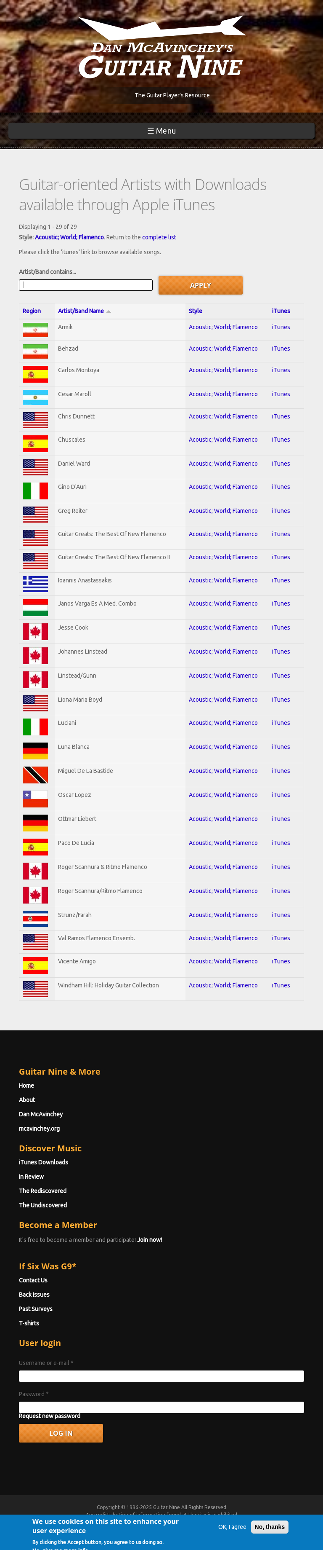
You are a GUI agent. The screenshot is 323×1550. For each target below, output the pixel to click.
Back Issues (34, 1294)
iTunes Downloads (43, 1162)
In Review (31, 1176)
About (27, 1100)
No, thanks (270, 1534)
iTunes (281, 311)
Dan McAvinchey (41, 1114)
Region (32, 311)
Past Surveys (36, 1309)
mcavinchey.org (39, 1128)
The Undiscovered (43, 1205)
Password (34, 1394)
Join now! (149, 1239)
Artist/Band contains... (47, 271)
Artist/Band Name (84, 311)
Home (26, 1085)
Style (195, 311)
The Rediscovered (42, 1191)
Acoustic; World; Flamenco (69, 237)
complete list (159, 237)
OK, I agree (232, 1534)
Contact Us (33, 1280)
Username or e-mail (46, 1363)
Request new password (49, 1416)
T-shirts (29, 1323)
